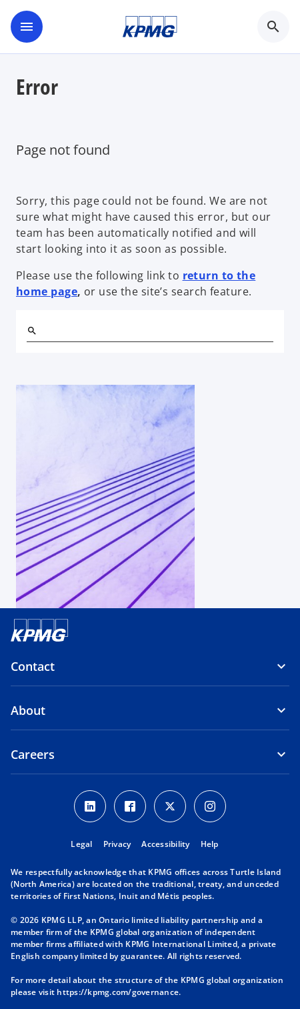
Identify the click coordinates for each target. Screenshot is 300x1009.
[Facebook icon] (130, 806)
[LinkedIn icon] (90, 806)
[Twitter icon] (170, 806)
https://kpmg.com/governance (118, 992)
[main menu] (27, 27)
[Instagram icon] (210, 806)
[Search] (32, 331)
